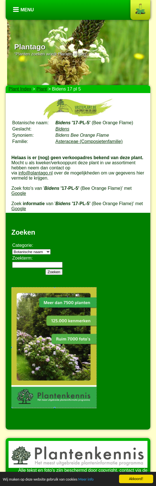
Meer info (85, 479)
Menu (27, 9)
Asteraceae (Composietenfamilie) (89, 141)
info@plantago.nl (35, 173)
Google (18, 193)
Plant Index (20, 89)
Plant (41, 89)
